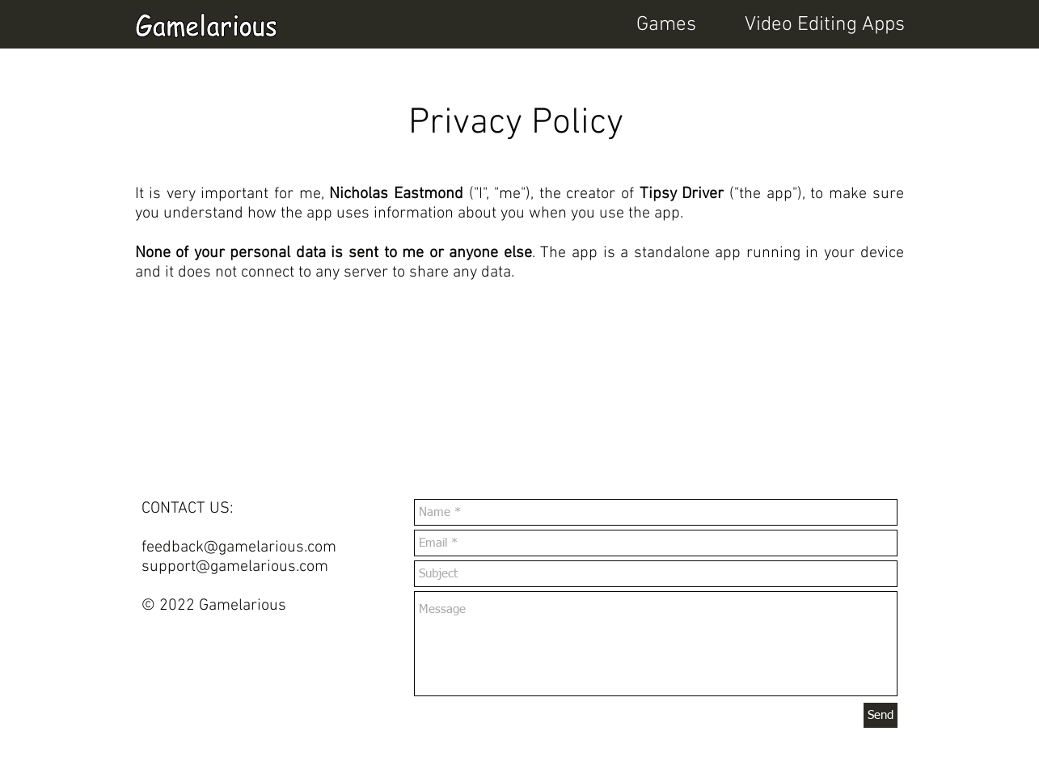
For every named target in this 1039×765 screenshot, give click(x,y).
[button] (802, 25)
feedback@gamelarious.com (238, 547)
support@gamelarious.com (234, 567)
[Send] (881, 715)
